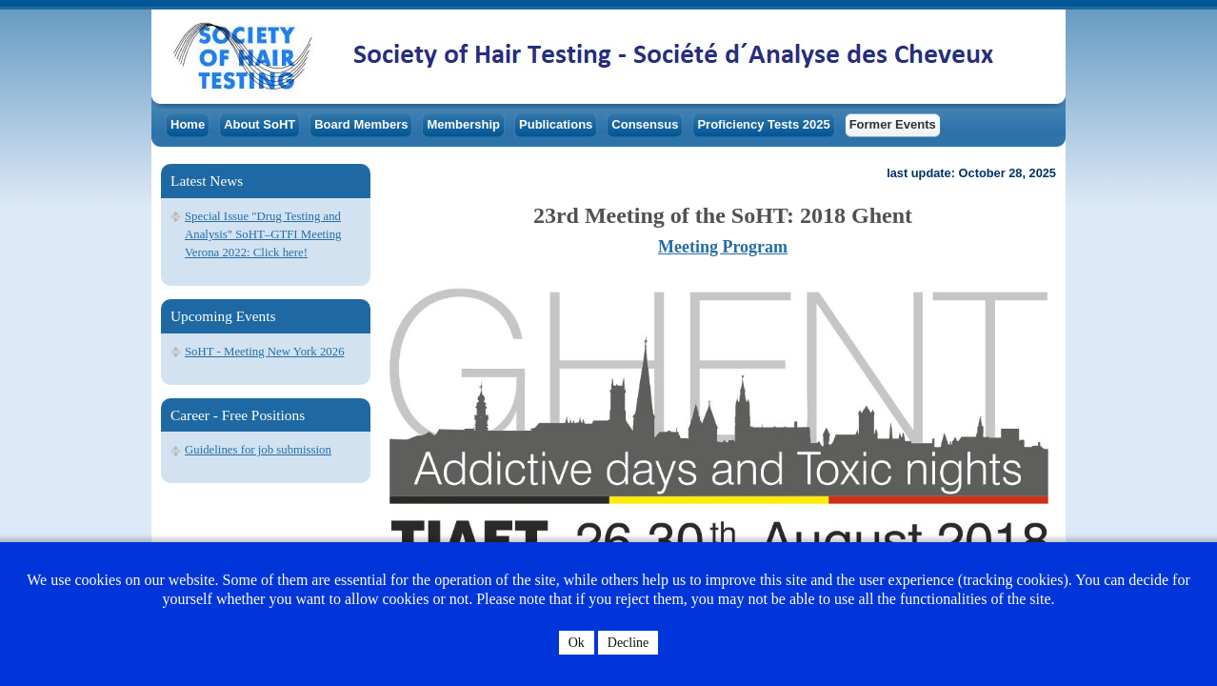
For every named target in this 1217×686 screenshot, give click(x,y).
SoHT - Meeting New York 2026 (265, 351)
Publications (555, 124)
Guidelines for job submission (258, 449)
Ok (577, 643)
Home (187, 124)
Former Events (892, 124)
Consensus (644, 124)
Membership (463, 124)
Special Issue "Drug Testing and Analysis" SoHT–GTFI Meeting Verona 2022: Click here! (263, 234)
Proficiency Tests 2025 (763, 124)
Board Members (361, 124)
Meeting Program (723, 246)
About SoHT (259, 124)
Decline (628, 643)
